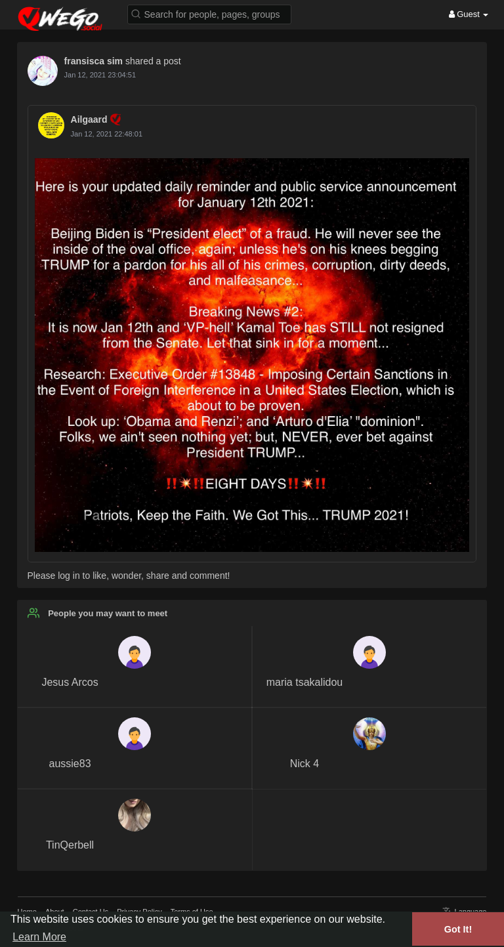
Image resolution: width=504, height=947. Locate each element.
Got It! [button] (458, 929)
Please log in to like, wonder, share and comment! (129, 575)
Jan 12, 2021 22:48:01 (106, 134)
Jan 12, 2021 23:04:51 (100, 75)
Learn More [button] (39, 936)
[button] (209, 13)
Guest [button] (469, 14)
